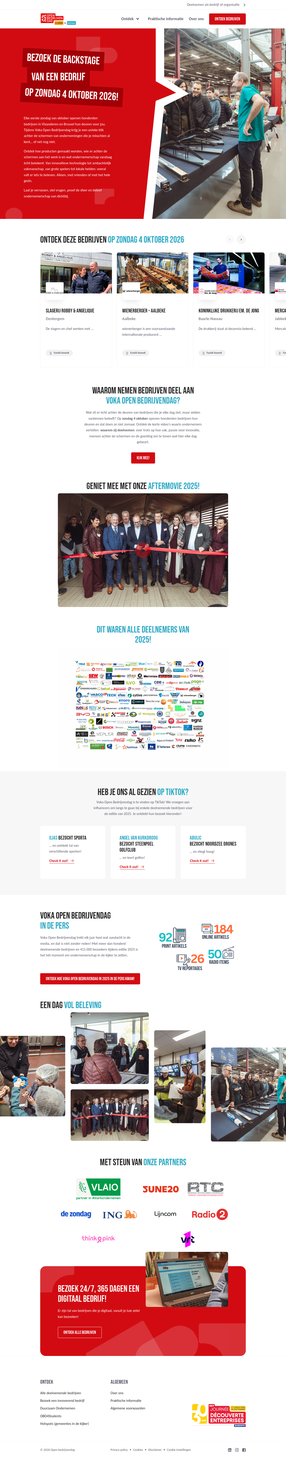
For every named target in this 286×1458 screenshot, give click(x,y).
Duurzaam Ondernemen (57, 1408)
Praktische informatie (166, 18)
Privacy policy (119, 1450)
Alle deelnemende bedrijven (60, 1393)
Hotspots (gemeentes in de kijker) (64, 1424)
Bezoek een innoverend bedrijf (62, 1400)
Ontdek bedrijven (227, 19)
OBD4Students (50, 1416)
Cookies (138, 1450)
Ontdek (127, 18)
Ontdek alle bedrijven (79, 1332)
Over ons (196, 18)
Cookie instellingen (179, 1450)
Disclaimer (155, 1450)
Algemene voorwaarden (128, 1408)
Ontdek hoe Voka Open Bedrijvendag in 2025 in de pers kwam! (90, 978)
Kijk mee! (143, 458)
